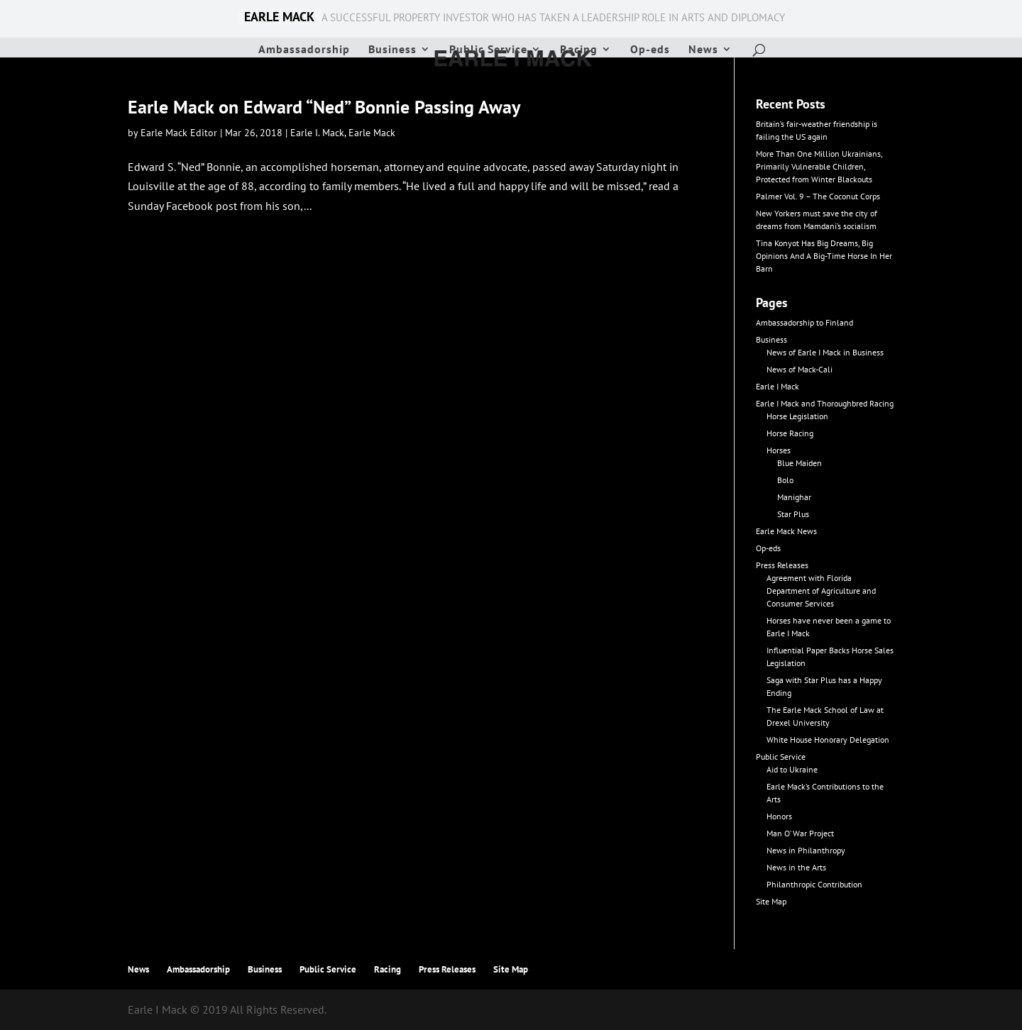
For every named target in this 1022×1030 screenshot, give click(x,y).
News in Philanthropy (805, 850)
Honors (779, 816)
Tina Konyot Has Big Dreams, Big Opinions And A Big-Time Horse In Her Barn (824, 256)
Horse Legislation (797, 416)
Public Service (488, 50)
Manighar (794, 497)
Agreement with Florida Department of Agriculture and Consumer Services (821, 590)
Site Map (771, 901)
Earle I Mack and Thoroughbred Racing (825, 403)
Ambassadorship (304, 50)
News (703, 50)
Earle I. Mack (317, 132)
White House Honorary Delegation (827, 739)
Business (392, 50)
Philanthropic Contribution (814, 884)
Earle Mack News (786, 531)
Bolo (785, 480)
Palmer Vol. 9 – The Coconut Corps (818, 196)
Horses (778, 450)
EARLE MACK (279, 17)
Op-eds (650, 50)
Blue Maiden (799, 463)
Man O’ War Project (800, 833)
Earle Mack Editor (179, 132)
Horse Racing (789, 433)
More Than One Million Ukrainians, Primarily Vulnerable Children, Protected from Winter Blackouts (819, 166)
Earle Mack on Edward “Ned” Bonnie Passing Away (324, 106)
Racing (579, 50)
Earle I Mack (777, 386)
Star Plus (793, 514)
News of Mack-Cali (799, 369)
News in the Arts (796, 867)
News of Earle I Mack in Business (825, 352)
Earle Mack (371, 132)
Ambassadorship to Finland (804, 322)
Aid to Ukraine (792, 769)
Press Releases (782, 565)
